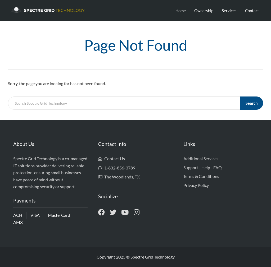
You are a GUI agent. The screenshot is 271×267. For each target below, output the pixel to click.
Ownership (203, 10)
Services (229, 10)
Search (252, 103)
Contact (252, 10)
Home (180, 10)
